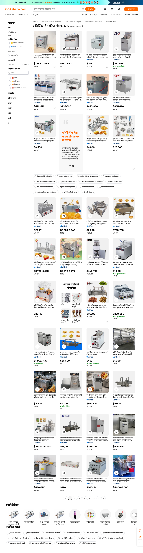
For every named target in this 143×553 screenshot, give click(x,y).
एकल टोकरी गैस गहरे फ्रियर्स (16, 543)
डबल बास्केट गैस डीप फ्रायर (51, 533)
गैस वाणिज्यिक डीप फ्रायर (72, 533)
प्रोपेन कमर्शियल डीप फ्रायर (86, 538)
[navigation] (18, 260)
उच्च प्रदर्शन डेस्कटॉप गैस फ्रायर (43, 187)
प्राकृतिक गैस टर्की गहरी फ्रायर (66, 187)
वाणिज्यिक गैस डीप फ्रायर (69, 192)
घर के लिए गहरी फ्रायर (32, 533)
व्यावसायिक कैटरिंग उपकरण (93, 22)
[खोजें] (90, 9)
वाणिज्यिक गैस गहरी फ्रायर (87, 543)
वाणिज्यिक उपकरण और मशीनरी (52, 22)
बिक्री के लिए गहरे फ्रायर (87, 187)
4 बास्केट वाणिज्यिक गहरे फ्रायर (65, 543)
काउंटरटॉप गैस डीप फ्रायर (106, 187)
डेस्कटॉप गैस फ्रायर (88, 192)
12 (98, 498)
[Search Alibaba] (57, 9)
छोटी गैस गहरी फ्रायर (90, 533)
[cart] (112, 9)
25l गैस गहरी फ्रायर (14, 533)
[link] (140, 530)
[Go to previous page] (65, 498)
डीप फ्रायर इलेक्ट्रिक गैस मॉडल (43, 176)
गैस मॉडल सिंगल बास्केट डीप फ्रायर (43, 538)
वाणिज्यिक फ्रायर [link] (111, 22)
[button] (83, 9)
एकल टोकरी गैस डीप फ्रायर (111, 176)
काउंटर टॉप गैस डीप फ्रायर (65, 176)
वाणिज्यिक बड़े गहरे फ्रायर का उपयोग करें (111, 538)
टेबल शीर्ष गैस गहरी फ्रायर (66, 538)
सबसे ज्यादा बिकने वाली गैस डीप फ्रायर (45, 192)
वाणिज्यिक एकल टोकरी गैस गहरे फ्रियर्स (90, 182)
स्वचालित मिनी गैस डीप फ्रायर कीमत (87, 176)
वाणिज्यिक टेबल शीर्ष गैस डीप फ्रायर (112, 533)
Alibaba (35, 22)
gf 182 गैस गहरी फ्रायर (114, 182)
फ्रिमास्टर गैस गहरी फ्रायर (67, 182)
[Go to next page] (103, 498)
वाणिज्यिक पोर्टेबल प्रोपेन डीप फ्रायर (44, 182)
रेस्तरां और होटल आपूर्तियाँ (73, 22)
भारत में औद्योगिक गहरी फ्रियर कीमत (18, 538)
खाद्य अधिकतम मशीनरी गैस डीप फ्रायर (40, 543)
